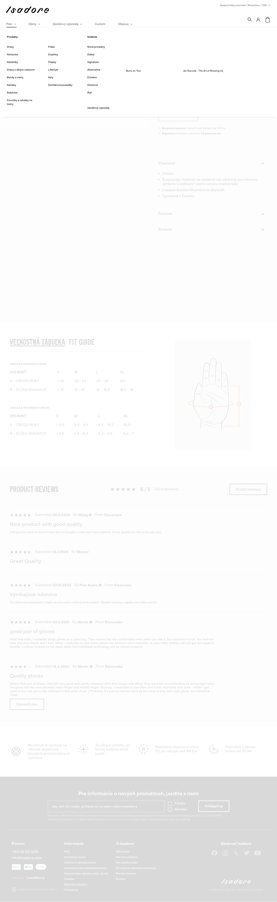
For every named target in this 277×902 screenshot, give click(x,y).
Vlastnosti (211, 163)
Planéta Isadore (126, 873)
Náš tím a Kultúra (127, 857)
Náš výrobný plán (127, 862)
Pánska (180, 803)
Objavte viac (168, 75)
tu (189, 819)
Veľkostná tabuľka (232, 101)
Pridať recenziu (248, 489)
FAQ (67, 851)
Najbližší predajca (75, 884)
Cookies (69, 879)
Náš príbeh (123, 851)
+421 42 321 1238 (25, 852)
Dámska (181, 809)
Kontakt (121, 879)
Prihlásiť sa (71, 890)
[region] (77, 379)
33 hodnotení (199, 47)
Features (211, 214)
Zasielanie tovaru (75, 857)
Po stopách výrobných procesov (136, 868)
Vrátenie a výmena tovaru (80, 862)
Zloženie (211, 230)
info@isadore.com (27, 858)
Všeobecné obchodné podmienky (85, 868)
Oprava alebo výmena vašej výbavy (86, 873)
